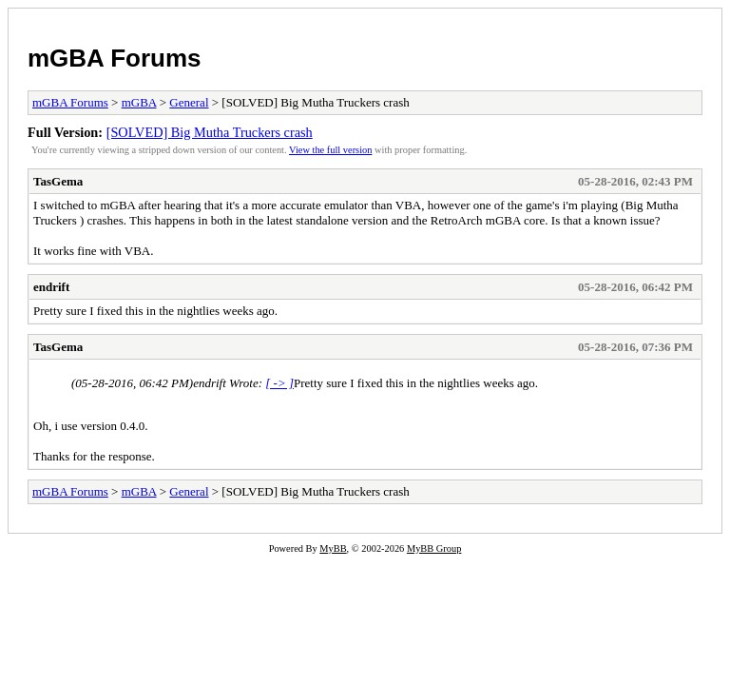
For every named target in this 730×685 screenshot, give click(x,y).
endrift (51, 287)
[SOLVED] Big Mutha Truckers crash (209, 132)
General (188, 102)
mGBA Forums (115, 58)
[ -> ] (279, 383)
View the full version (330, 150)
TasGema (58, 181)
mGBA (139, 102)
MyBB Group (434, 548)
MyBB (332, 548)
